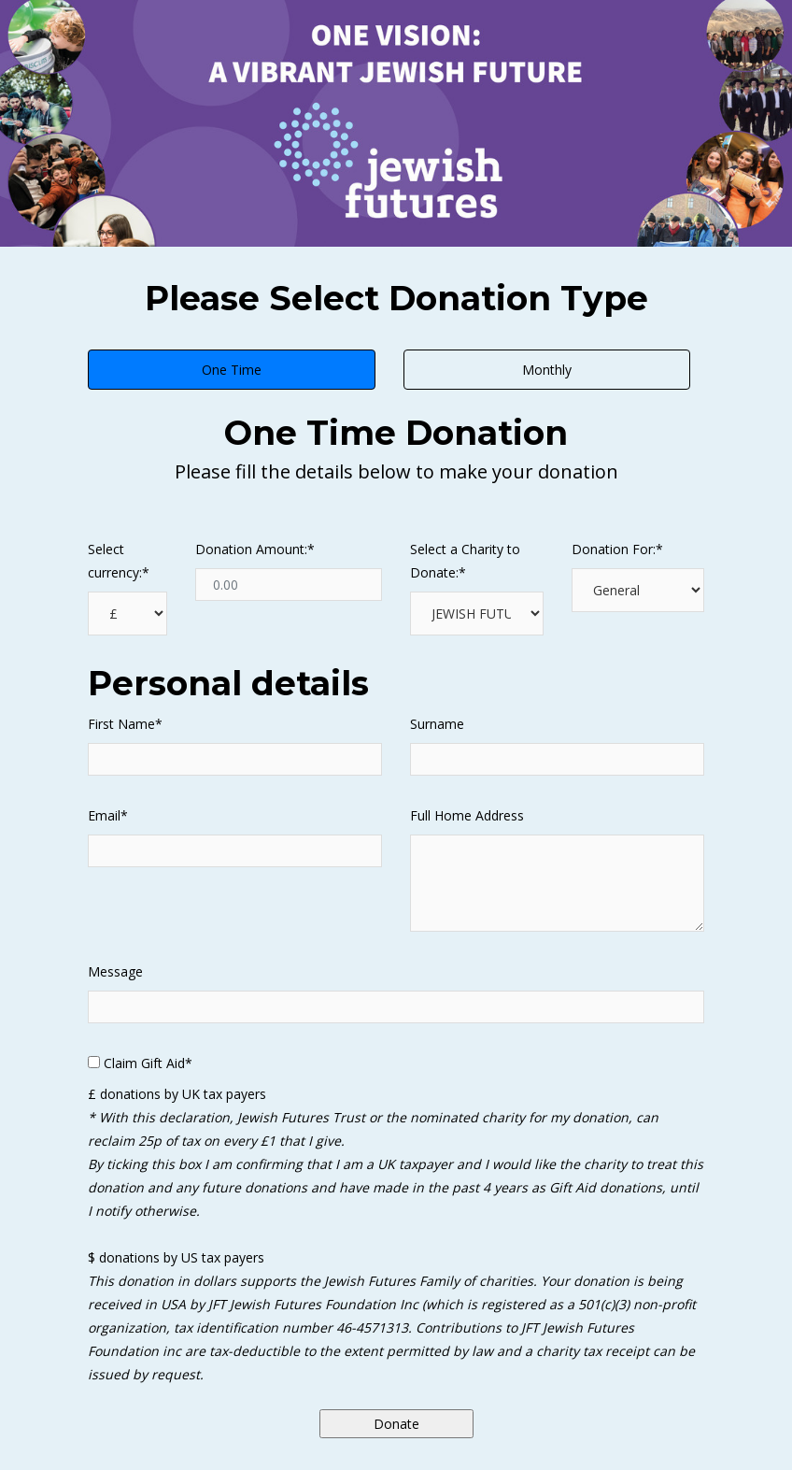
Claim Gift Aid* (148, 1063)
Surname (437, 724)
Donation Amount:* (255, 549)
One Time (232, 369)
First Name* (125, 724)
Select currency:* (118, 560)
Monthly (547, 369)
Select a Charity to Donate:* (465, 560)
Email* (108, 815)
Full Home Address (467, 815)
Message (115, 971)
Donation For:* (617, 549)
